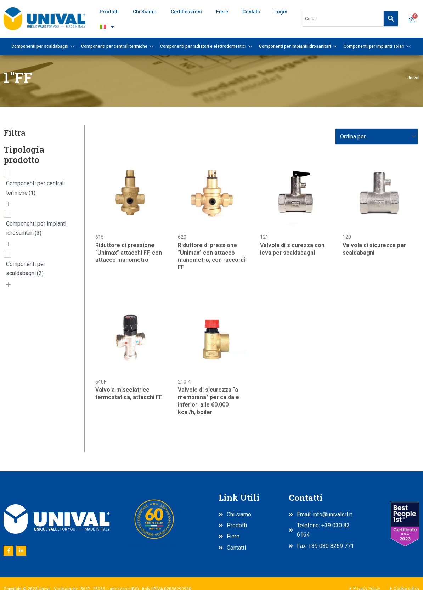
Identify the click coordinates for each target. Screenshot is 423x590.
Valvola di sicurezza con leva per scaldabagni (292, 249)
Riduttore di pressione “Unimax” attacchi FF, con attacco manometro (128, 252)
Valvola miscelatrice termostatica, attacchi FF (128, 393)
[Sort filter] (376, 136)
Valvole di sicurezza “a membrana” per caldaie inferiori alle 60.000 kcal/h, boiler (208, 400)
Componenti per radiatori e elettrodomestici (207, 46)
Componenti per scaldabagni (43, 46)
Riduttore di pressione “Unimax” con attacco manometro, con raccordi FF (211, 256)
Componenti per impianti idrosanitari (299, 46)
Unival (413, 77)
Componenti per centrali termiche (118, 46)
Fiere (222, 12)
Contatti (251, 12)
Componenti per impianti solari (378, 46)
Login (280, 12)
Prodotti (109, 12)
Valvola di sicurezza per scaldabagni (374, 249)
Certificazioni (186, 12)
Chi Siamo (145, 12)
